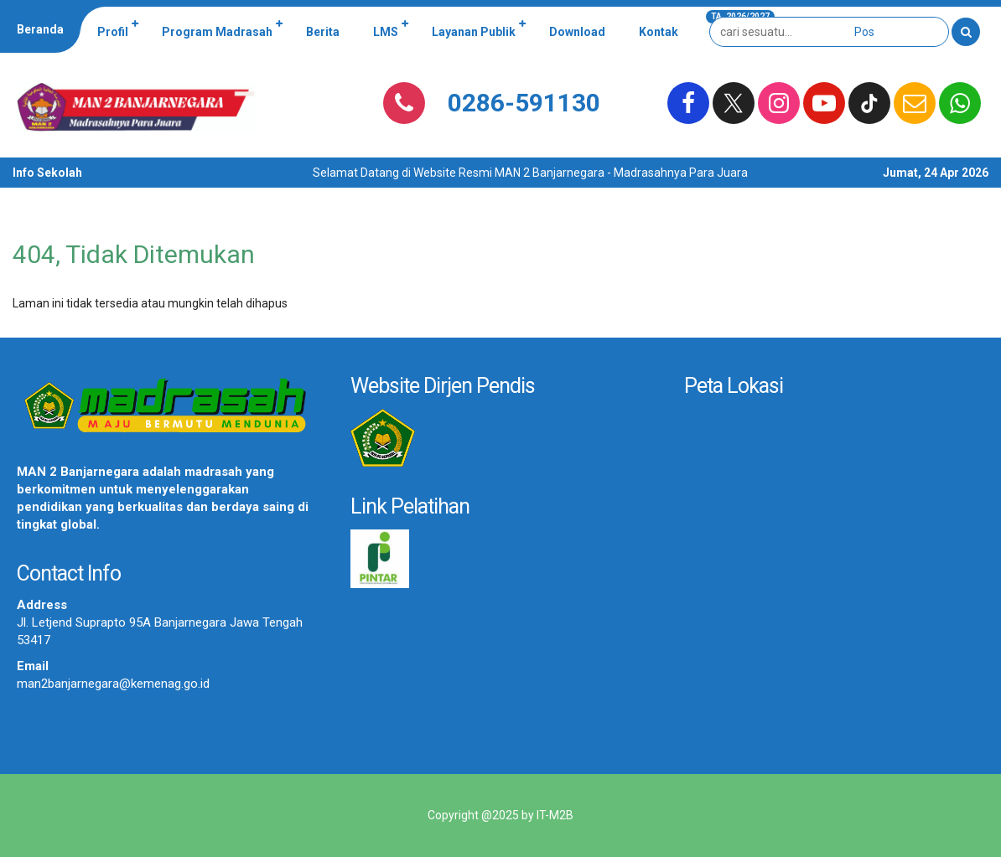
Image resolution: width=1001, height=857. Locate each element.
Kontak (658, 32)
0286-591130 (524, 102)
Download (577, 32)
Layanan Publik (474, 32)
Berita (323, 32)
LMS (385, 32)
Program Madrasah (217, 32)
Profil (112, 32)
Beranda (40, 29)
